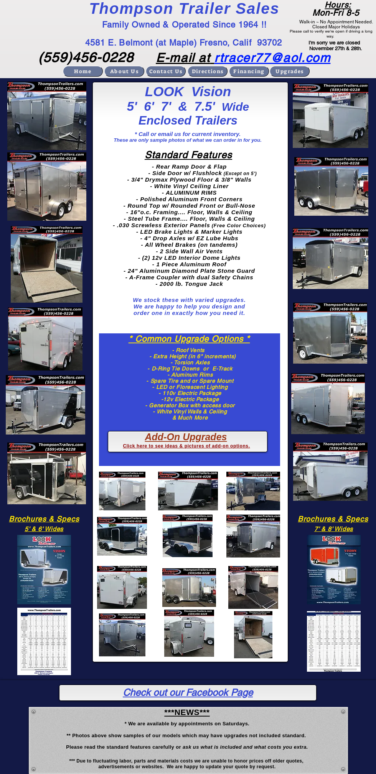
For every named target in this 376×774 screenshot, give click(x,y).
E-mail (175, 58)
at (202, 58)
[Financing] (249, 71)
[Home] (83, 71)
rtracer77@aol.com (272, 58)
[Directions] (208, 71)
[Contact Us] (166, 71)
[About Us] (124, 71)
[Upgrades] (290, 71)
